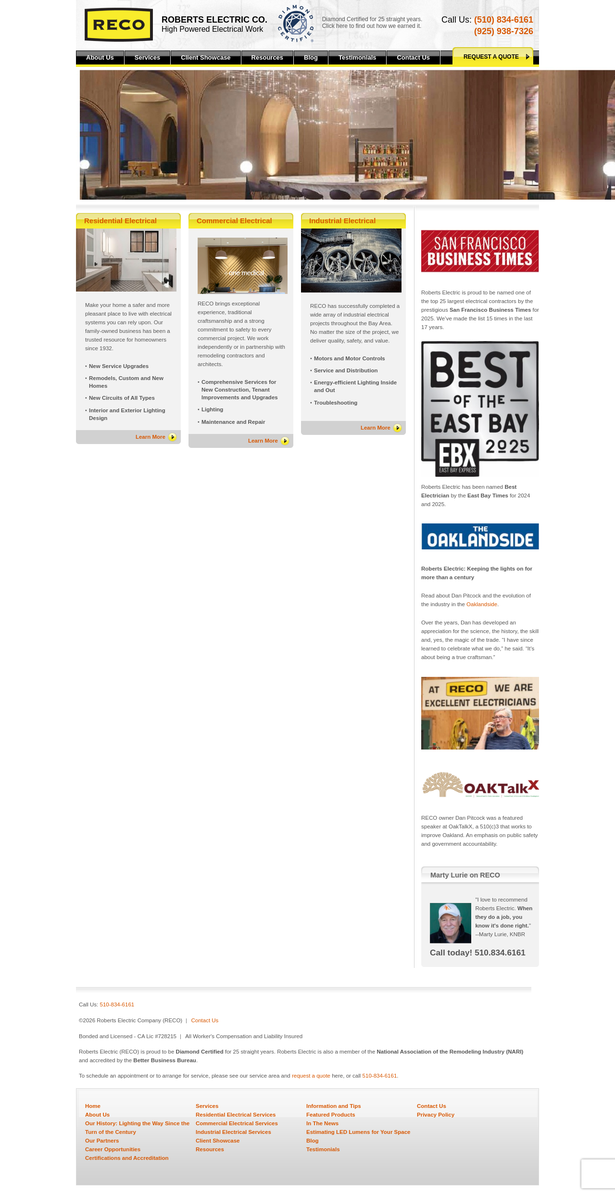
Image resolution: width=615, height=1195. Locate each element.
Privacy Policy (435, 1115)
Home (92, 1106)
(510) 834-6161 (503, 20)
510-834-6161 (117, 1004)
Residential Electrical (120, 220)
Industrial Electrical (342, 220)
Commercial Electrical (234, 220)
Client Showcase (205, 57)
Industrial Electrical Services (233, 1132)
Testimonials (358, 57)
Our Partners (102, 1141)
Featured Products (330, 1115)
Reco (119, 25)
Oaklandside (481, 604)
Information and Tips (333, 1106)
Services (148, 57)
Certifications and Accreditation (127, 1158)
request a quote (311, 1076)
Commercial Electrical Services (237, 1123)
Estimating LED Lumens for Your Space (358, 1132)
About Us (100, 57)
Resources (267, 57)
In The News (322, 1123)
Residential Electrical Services (236, 1115)
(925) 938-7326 (503, 31)
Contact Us (413, 57)
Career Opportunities (112, 1149)
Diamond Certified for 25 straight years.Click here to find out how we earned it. (372, 22)
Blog (311, 57)
